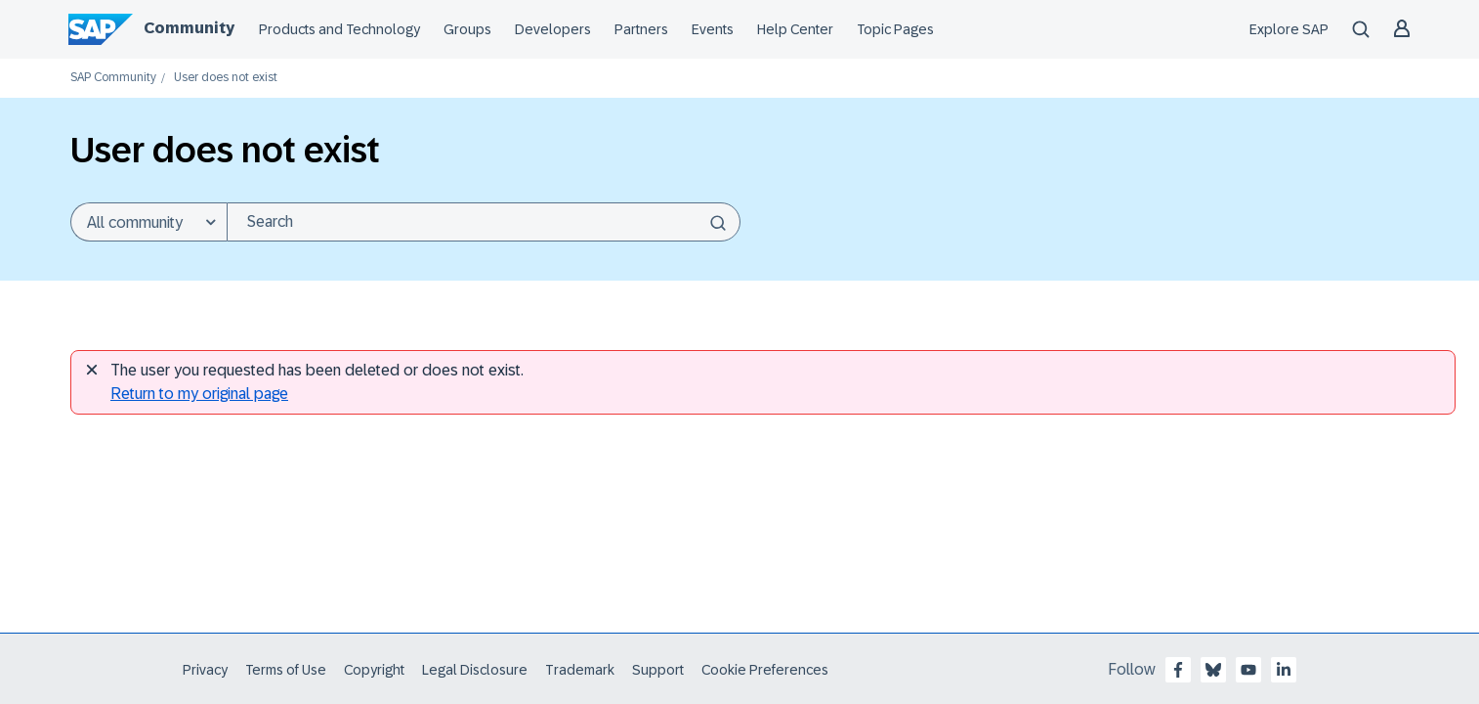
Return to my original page (199, 393)
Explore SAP (1289, 29)
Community (189, 28)
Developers (553, 29)
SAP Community (113, 77)
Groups (467, 29)
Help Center (795, 29)
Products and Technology (339, 29)
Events (713, 29)
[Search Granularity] (148, 222)
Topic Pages (895, 29)
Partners (641, 29)
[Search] (483, 222)
